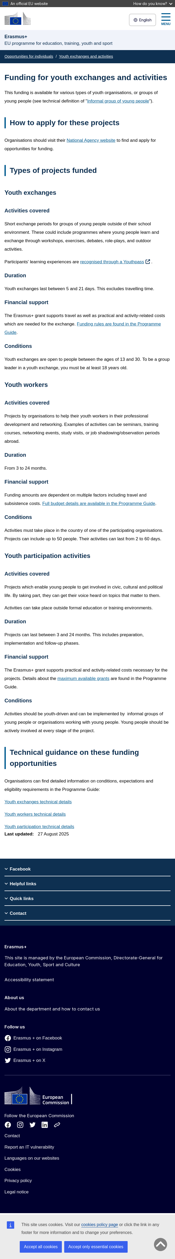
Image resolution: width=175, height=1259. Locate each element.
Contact (12, 1135)
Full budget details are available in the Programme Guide (98, 503)
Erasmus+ (15, 946)
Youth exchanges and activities (86, 56)
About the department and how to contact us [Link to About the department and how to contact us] (52, 1009)
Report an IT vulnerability (29, 1147)
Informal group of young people (118, 101)
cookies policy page (99, 1224)
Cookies (12, 1169)
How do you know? (152, 3)
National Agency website (91, 140)
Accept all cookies (41, 1247)
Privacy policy (18, 1180)
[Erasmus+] (17, 18)
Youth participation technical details (39, 826)
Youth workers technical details (35, 814)
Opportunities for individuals (28, 56)
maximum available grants (83, 678)
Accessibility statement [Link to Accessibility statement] (29, 979)
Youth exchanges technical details (38, 801)
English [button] (142, 19)
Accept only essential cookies (95, 1247)
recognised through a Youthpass (112, 261)
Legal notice (16, 1191)
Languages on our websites (31, 1158)
